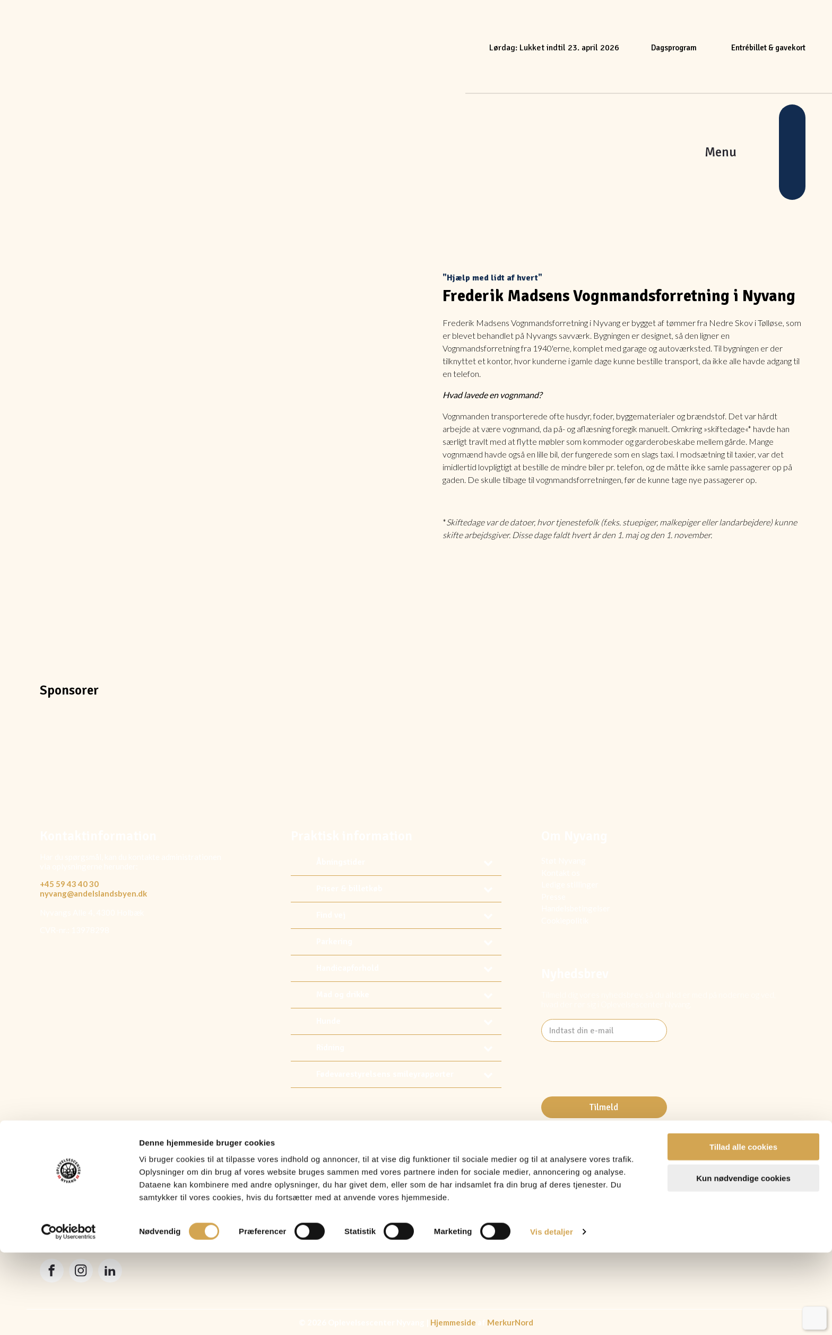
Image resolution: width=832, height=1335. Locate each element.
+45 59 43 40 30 (69, 884)
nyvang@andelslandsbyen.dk (93, 893)
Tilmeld (604, 1107)
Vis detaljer (551, 1314)
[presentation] (622, 1095)
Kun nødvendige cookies (743, 1260)
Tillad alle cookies (743, 1229)
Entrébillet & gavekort (768, 47)
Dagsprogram (674, 47)
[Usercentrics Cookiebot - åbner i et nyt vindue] (68, 1314)
